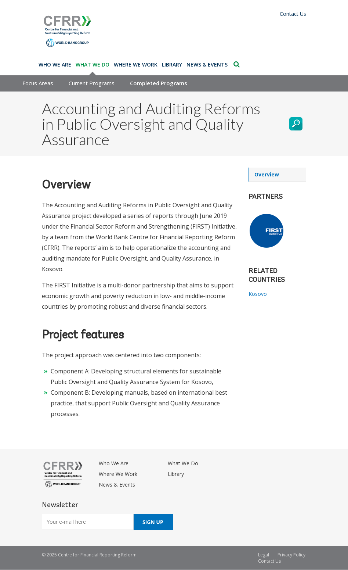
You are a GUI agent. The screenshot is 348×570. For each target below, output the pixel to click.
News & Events (207, 64)
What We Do (92, 64)
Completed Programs (158, 83)
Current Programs (92, 83)
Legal (263, 555)
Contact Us (293, 13)
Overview (266, 174)
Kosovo (258, 293)
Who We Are (55, 64)
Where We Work (135, 64)
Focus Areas (37, 83)
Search (236, 64)
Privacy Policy (291, 555)
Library (172, 64)
